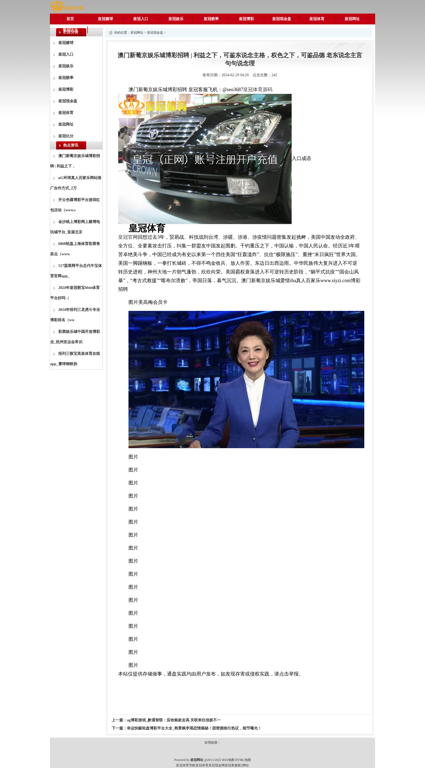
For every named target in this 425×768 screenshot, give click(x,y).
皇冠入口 (140, 19)
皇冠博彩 (246, 19)
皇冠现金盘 (281, 19)
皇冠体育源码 (257, 89)
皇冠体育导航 (185, 765)
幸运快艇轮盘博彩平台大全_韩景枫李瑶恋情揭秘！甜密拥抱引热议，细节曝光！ (194, 728)
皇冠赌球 (105, 19)
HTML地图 (243, 760)
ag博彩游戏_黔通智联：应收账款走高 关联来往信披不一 (174, 720)
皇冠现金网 (216, 765)
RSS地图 (228, 760)
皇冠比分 (70, 30)
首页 (70, 19)
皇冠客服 (231, 765)
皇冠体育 (316, 19)
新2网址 (243, 765)
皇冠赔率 (211, 19)
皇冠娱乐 (175, 19)
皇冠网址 (352, 19)
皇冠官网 (128, 237)
